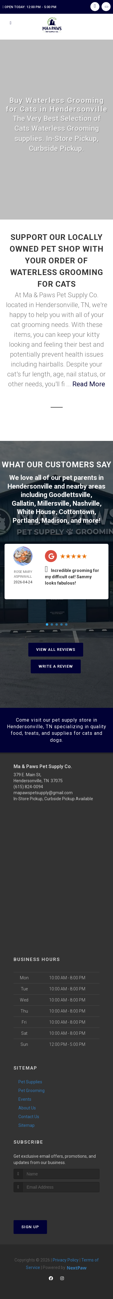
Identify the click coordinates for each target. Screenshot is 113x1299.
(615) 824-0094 (28, 786)
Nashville (86, 503)
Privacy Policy (66, 1260)
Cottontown (76, 512)
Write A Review (56, 666)
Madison (54, 520)
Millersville (53, 503)
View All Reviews (55, 649)
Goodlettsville (69, 494)
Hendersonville (30, 486)
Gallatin (23, 503)
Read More (88, 384)
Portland (25, 520)
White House (36, 512)
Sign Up (30, 1227)
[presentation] (46, 1203)
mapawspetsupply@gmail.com (43, 792)
